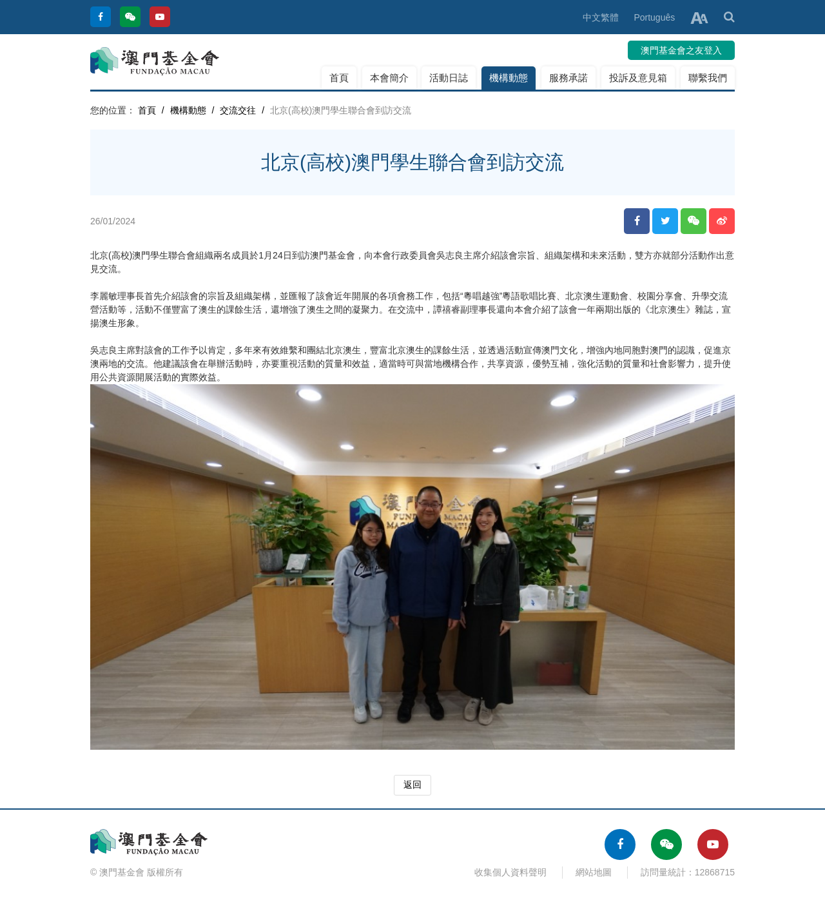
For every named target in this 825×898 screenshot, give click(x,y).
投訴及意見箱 (638, 77)
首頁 (339, 77)
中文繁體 (601, 17)
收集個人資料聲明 (510, 872)
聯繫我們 (707, 77)
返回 (412, 784)
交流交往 (238, 110)
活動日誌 (448, 77)
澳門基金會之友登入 (681, 50)
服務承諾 (568, 77)
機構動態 (508, 77)
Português (654, 17)
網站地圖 (594, 872)
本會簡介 (389, 77)
